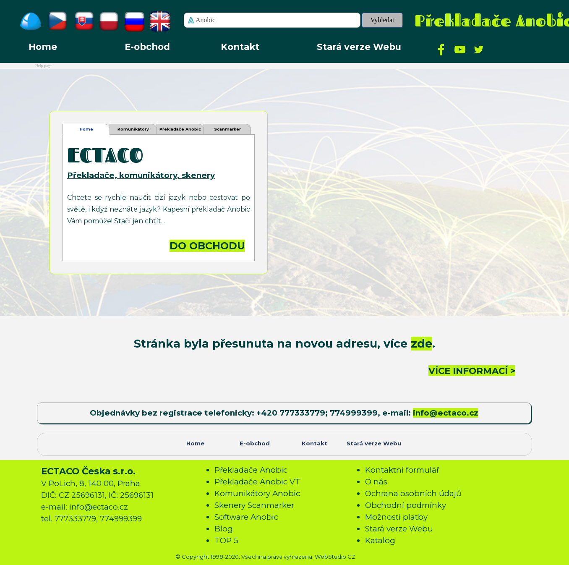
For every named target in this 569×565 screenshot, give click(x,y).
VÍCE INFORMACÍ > (471, 370)
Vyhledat (382, 20)
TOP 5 (226, 540)
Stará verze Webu (359, 46)
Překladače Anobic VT (180, 131)
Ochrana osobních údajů (413, 493)
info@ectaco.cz (445, 413)
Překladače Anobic (250, 470)
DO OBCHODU (207, 246)
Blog (223, 529)
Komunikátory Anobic (133, 131)
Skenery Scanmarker (254, 505)
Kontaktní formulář (402, 470)
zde (421, 344)
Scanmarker (227, 129)
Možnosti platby (396, 517)
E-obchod (147, 46)
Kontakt (240, 46)
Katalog (380, 540)
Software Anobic (246, 517)
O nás (376, 482)
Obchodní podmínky (405, 505)
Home (43, 46)
